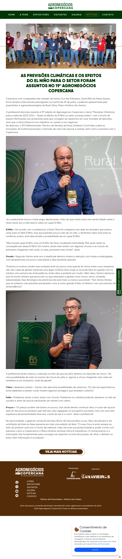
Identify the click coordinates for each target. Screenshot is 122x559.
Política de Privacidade (100, 544)
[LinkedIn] (17, 495)
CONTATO (108, 15)
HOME (11, 15)
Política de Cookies (72, 499)
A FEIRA (24, 15)
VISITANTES (60, 15)
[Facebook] (17, 486)
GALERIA (76, 15)
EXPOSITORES (41, 15)
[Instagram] (17, 482)
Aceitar (95, 550)
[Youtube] (17, 491)
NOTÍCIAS (91, 15)
